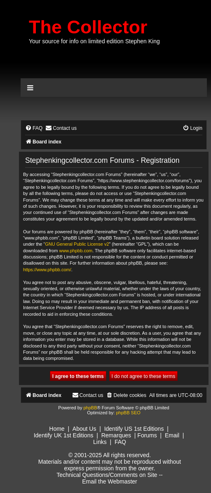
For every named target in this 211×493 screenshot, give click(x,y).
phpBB (90, 407)
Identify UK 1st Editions (64, 435)
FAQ (120, 442)
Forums (147, 435)
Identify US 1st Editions (134, 428)
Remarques (116, 435)
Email (172, 435)
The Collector (88, 27)
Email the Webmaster (109, 481)
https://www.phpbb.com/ (47, 269)
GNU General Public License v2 (77, 244)
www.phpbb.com (75, 250)
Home (56, 428)
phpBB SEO (128, 412)
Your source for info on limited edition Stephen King (94, 41)
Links (100, 442)
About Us (84, 428)
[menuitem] (33, 128)
